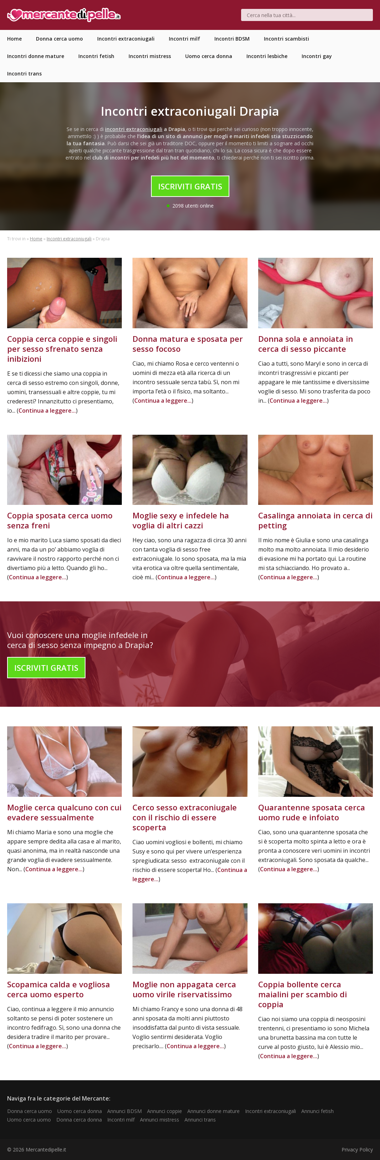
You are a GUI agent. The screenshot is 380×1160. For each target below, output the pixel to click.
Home (36, 239)
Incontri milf (121, 1119)
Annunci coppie (164, 1111)
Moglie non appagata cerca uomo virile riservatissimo (184, 989)
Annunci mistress (159, 1119)
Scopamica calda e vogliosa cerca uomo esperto (58, 989)
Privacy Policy (357, 1149)
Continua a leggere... (47, 410)
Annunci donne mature (213, 1111)
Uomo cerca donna (79, 1111)
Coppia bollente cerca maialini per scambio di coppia (302, 994)
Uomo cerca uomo (29, 1119)
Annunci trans (200, 1119)
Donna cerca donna (79, 1119)
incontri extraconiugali (133, 129)
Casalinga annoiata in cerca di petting (315, 520)
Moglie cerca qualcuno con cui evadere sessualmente (64, 812)
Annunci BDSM (124, 1111)
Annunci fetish (317, 1111)
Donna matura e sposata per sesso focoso (187, 343)
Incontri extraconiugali (69, 239)
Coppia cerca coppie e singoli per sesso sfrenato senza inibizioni (62, 348)
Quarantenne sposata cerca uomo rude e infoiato (311, 812)
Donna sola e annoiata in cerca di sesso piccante (305, 343)
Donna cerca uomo (29, 1111)
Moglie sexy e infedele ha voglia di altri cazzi (180, 520)
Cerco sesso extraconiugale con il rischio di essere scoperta (184, 817)
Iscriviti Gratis (190, 186)
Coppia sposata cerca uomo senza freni (60, 520)
